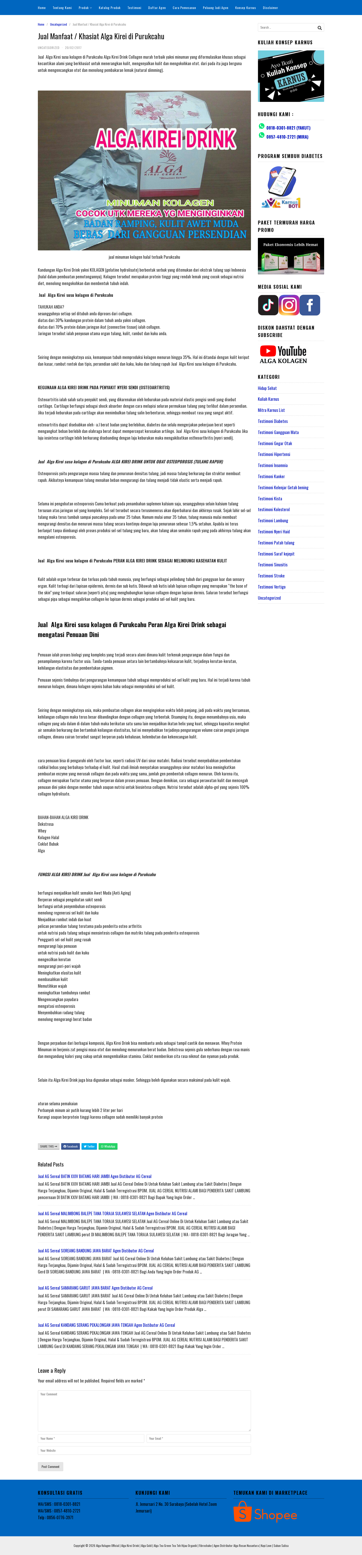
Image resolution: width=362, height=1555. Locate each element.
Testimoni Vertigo (272, 587)
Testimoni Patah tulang (276, 543)
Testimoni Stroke (271, 576)
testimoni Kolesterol (274, 509)
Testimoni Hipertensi (274, 454)
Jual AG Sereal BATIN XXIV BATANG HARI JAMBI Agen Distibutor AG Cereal (94, 1176)
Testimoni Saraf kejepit (276, 554)
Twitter (89, 1146)
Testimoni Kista (270, 498)
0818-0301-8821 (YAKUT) (288, 128)
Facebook (70, 1146)
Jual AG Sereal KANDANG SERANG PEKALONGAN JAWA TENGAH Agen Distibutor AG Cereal (106, 1325)
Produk (85, 7)
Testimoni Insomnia (273, 465)
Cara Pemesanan (184, 7)
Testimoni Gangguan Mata (278, 432)
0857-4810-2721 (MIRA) (287, 137)
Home (42, 7)
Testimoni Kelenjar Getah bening (283, 487)
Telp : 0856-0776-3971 (55, 1517)
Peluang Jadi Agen (215, 7)
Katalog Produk (110, 7)
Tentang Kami (62, 7)
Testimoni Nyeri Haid (274, 531)
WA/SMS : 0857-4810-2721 (59, 1511)
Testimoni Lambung (273, 520)
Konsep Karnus (245, 7)
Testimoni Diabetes (273, 421)
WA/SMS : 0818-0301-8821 (59, 1504)
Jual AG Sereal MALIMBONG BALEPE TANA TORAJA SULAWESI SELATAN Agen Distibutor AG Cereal (112, 1213)
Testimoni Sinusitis (272, 565)
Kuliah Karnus (268, 399)
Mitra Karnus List (271, 410)
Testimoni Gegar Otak (275, 443)
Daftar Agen (157, 7)
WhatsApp (108, 1146)
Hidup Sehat (267, 388)
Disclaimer (270, 7)
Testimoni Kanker (271, 476)
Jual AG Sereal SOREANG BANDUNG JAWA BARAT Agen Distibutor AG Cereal (96, 1251)
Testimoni (134, 7)
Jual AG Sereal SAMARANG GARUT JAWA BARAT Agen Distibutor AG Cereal (95, 1288)
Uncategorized (58, 24)
